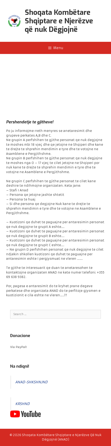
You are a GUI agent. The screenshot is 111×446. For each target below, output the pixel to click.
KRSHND (22, 404)
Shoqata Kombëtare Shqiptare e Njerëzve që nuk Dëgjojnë (59, 21)
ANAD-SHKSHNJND (31, 382)
